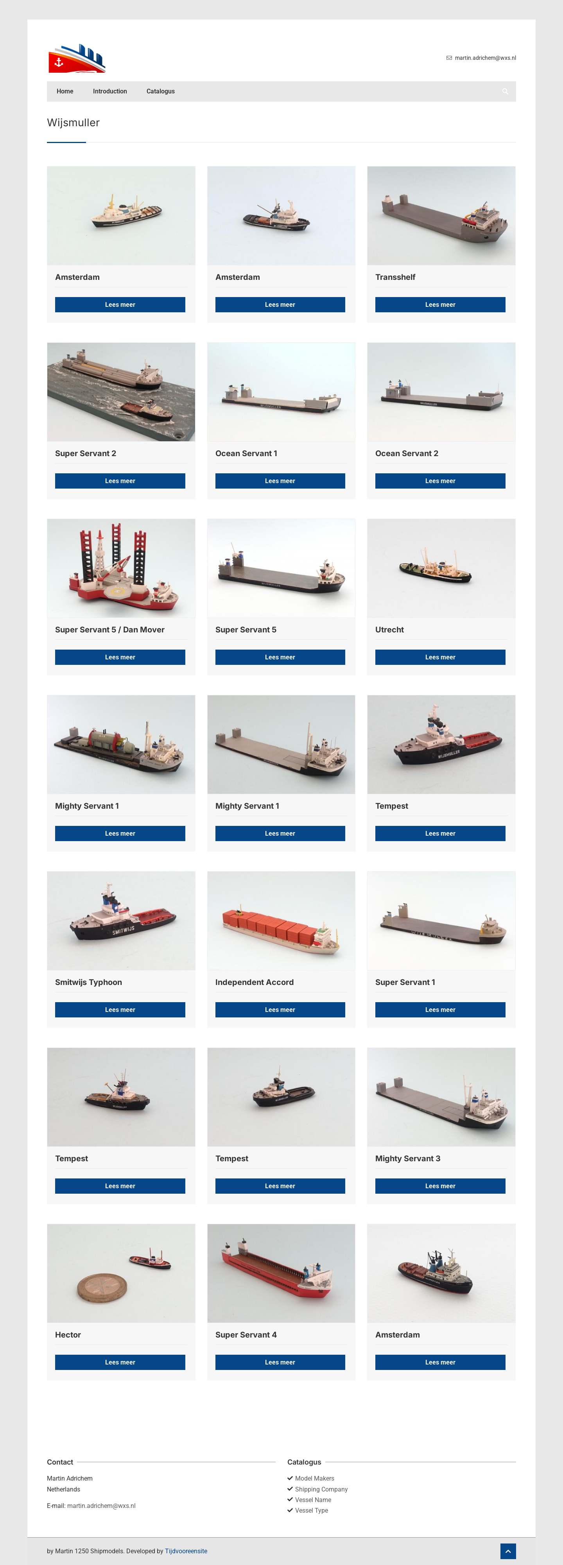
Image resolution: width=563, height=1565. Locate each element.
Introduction (110, 91)
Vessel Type (311, 1510)
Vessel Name (313, 1500)
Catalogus (161, 91)
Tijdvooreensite (186, 1551)
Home (65, 91)
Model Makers (314, 1478)
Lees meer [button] (120, 304)
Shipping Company (321, 1489)
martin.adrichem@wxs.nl (101, 1505)
